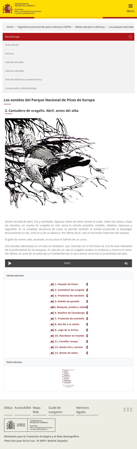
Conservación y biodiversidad (20, 88)
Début (8, 408)
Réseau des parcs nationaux (90, 26)
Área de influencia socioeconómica (23, 79)
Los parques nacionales (121, 26)
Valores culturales (14, 70)
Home (10, 26)
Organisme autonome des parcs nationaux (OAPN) (44, 26)
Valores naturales (14, 62)
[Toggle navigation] (129, 8)
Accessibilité (22, 408)
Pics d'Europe (12, 36)
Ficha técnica (12, 44)
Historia (9, 53)
